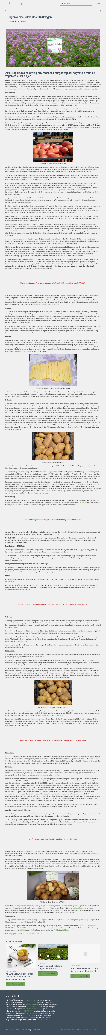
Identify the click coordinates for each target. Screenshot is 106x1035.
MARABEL (15, 928)
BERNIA (22, 928)
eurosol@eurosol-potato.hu (32, 934)
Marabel (40, 264)
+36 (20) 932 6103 (28, 1009)
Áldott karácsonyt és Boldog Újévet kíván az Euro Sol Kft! (84, 969)
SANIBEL (81, 926)
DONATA (32, 930)
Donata (38, 302)
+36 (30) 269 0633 (30, 1002)
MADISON (22, 930)
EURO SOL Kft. (20, 1030)
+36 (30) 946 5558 (32, 1013)
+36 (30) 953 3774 (27, 1011)
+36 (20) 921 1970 (43, 1020)
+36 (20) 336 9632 (29, 1018)
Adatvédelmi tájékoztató (67, 1030)
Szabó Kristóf (21, 21)
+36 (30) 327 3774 (29, 1015)
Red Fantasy (83, 503)
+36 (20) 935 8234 (30, 1000)
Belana (46, 254)
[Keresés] (76, 3)
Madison (76, 908)
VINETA (64, 707)
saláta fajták (75, 427)
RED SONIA (89, 926)
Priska (81, 908)
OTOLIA (56, 930)
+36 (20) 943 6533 (32, 1004)
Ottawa (48, 300)
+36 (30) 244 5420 (33, 1007)
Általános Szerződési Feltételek (87, 1030)
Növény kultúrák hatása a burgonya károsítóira (50, 967)
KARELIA (65, 930)
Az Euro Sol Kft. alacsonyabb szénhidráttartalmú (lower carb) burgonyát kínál (19, 976)
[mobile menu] (98, 3)
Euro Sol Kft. (25, 604)
